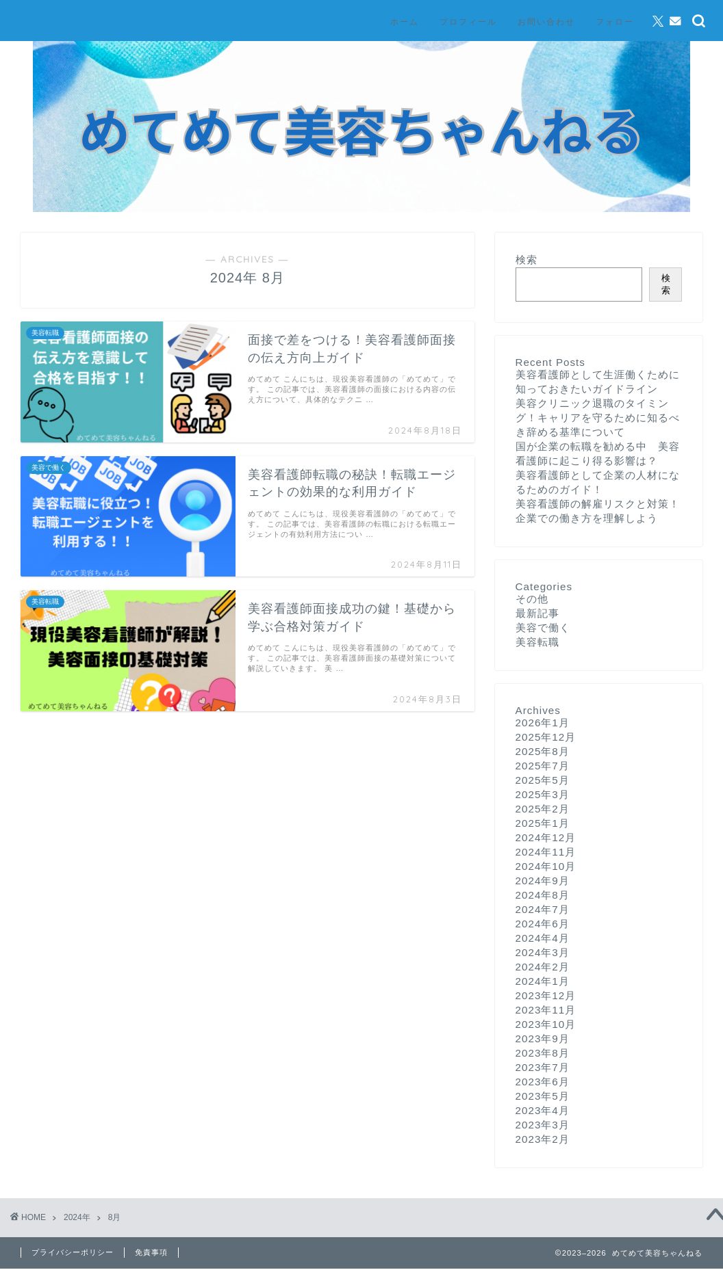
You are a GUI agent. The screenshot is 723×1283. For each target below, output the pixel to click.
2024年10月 (546, 866)
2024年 (77, 1217)
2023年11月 (546, 1010)
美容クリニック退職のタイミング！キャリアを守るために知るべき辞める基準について (598, 417)
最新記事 (537, 613)
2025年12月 (546, 737)
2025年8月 (543, 751)
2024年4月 (543, 938)
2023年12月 (546, 995)
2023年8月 (543, 1053)
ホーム (404, 21)
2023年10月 (546, 1024)
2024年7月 (543, 909)
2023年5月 (543, 1096)
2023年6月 (543, 1081)
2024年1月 (543, 981)
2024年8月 (543, 895)
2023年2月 (543, 1139)
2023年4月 (543, 1110)
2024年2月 (543, 967)
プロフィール (468, 21)
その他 (532, 599)
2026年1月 (543, 722)
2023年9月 (543, 1038)
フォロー (615, 21)
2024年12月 (546, 837)
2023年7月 (543, 1067)
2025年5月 (543, 780)
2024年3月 (543, 952)
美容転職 (537, 642)
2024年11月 (546, 852)
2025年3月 (543, 794)
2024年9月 (543, 880)
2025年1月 (543, 823)
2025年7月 (543, 765)
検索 (526, 259)
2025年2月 (543, 809)
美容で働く (543, 627)
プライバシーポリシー (72, 1252)
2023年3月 (543, 1124)
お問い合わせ (546, 21)
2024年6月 (543, 923)
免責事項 (151, 1252)
